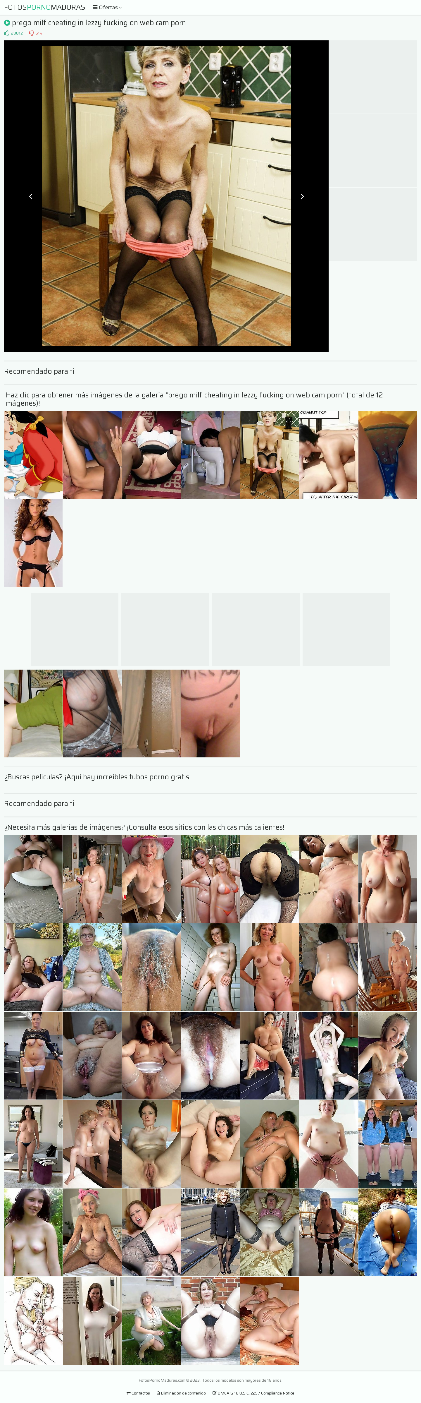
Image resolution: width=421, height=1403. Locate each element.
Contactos (138, 1393)
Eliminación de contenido (181, 1393)
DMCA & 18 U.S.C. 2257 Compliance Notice (253, 1393)
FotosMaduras (44, 7)
